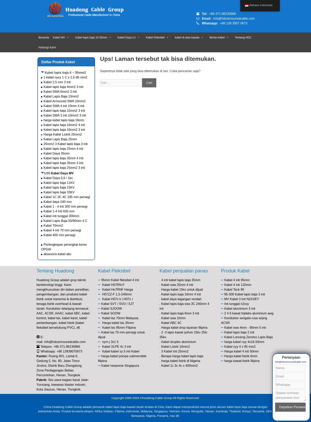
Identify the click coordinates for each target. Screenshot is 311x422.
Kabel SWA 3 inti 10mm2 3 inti (64, 115)
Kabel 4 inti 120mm (237, 284)
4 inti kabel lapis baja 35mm (180, 280)
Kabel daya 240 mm (57, 201)
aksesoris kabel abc (57, 254)
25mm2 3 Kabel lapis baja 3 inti (65, 144)
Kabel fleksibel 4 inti (125, 280)
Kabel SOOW (110, 313)
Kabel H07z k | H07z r (117, 299)
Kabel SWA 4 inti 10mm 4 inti (63, 106)
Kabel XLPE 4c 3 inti (116, 346)
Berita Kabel (221, 37)
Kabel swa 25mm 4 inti (177, 284)
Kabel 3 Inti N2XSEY (244, 299)
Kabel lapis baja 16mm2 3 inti (64, 129)
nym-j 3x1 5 (110, 342)
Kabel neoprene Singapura (120, 365)
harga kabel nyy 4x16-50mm (244, 342)
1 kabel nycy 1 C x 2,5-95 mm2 (65, 77)
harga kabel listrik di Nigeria (180, 361)
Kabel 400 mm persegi (59, 235)
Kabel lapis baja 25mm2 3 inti (64, 167)
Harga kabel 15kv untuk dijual (182, 289)
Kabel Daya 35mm (56, 153)
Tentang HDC (243, 37)
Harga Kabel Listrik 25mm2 (62, 134)
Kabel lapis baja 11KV (59, 182)
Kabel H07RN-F (113, 284)
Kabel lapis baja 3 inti (250, 294)
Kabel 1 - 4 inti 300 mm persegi (65, 206)
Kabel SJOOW (111, 308)
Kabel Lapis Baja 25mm (60, 139)
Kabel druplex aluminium (178, 342)
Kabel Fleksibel (159, 37)
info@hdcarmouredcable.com (234, 18)
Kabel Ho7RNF (113, 289)
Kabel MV (63, 37)
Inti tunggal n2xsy (236, 304)
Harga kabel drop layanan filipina (184, 327)
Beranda (43, 37)
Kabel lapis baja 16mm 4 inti (181, 294)
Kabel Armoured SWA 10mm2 (64, 101)
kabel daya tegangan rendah (181, 299)
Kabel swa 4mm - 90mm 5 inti (245, 327)
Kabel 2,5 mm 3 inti (57, 82)
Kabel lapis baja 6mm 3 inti (180, 313)
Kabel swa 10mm (173, 318)
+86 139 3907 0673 (233, 23)
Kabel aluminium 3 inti (239, 308)
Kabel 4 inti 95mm (237, 280)
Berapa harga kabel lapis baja (182, 356)
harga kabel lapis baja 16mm (63, 120)
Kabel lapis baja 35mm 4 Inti (63, 158)
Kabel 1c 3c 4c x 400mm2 (179, 365)
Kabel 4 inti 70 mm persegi (62, 230)
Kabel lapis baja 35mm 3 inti (63, 163)
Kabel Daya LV (130, 37)
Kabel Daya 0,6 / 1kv (58, 178)
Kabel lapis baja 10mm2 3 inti (64, 110)
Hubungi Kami (47, 47)
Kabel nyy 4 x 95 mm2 (239, 346)
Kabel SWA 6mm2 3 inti (60, 91)
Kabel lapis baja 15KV (59, 187)
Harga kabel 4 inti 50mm (241, 351)
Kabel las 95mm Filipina (119, 327)
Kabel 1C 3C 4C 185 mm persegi (66, 197)
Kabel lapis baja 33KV (59, 192)
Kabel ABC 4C (171, 323)
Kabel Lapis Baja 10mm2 (61, 96)
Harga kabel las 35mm (118, 323)
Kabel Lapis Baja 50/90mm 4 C (65, 220)
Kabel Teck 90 (234, 289)
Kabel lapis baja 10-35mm (95, 37)
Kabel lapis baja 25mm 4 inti (63, 148)
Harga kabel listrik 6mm (240, 356)
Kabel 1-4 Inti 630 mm (59, 211)
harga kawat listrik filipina (241, 361)
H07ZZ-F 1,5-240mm (117, 294)
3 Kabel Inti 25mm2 (175, 351)
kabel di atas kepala (191, 37)
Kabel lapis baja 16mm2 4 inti (64, 125)
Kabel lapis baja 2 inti (239, 332)
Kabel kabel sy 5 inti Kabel (120, 351)
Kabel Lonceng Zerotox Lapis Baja (248, 337)
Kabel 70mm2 (53, 225)
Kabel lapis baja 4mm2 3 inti (63, 87)
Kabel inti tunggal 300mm (61, 216)
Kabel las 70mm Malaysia (120, 318)
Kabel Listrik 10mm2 (175, 346)
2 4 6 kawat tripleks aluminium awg (248, 313)
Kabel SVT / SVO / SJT (117, 304)
